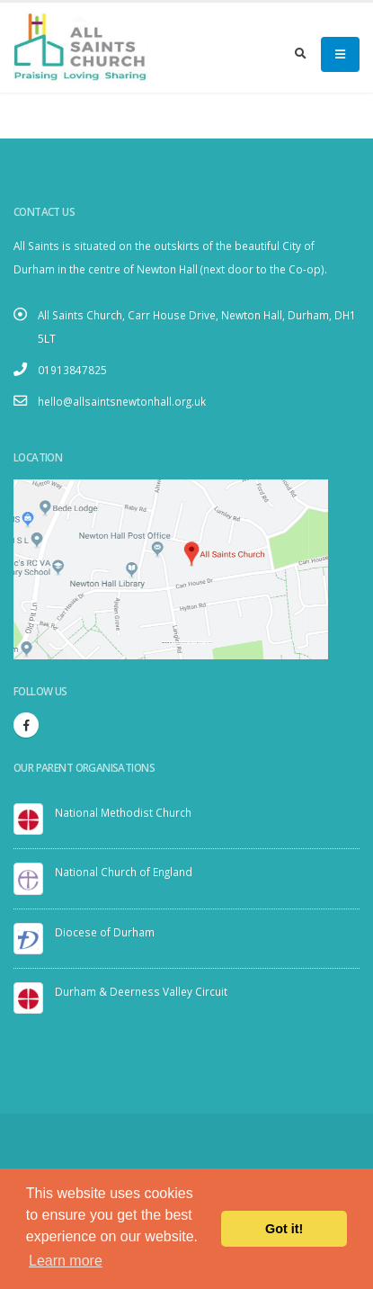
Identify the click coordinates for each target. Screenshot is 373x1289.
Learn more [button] (65, 1260)
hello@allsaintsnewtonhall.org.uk (122, 401)
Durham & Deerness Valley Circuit (141, 991)
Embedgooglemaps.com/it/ (184, 642)
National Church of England (123, 871)
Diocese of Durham (105, 932)
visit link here (205, 642)
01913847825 (72, 370)
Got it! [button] (284, 1229)
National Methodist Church (123, 812)
